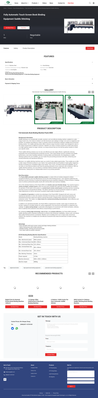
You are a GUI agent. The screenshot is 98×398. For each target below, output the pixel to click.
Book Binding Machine (18, 8)
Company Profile (34, 367)
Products (10, 8)
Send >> (71, 386)
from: (47, 338)
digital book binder (14, 267)
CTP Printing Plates (53, 370)
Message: (48, 321)
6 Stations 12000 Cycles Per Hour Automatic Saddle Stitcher (59, 301)
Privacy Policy (56, 393)
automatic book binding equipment (53, 267)
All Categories (52, 376)
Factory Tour (33, 370)
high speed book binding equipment (32, 267)
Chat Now (23, 27)
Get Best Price (9, 27)
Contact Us (33, 376)
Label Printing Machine (53, 373)
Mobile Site (48, 393)
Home (5, 8)
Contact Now (50, 354)
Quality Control (34, 373)
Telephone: (48, 346)
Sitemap (41, 393)
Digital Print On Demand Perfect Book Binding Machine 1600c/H (14, 301)
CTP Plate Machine (53, 367)
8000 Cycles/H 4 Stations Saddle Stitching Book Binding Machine (83, 301)
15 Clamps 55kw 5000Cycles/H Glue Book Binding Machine (35, 301)
